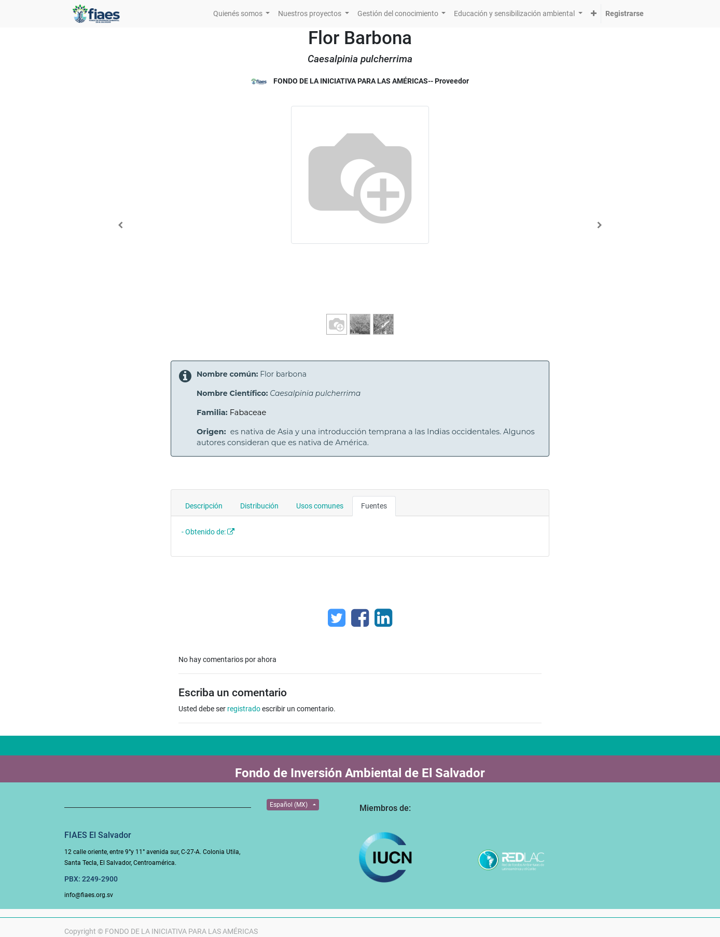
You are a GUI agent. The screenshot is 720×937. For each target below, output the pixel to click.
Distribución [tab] (259, 506)
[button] (594, 13)
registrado (243, 709)
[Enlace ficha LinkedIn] (383, 618)
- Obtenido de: (204, 532)
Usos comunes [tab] (319, 506)
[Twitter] (336, 618)
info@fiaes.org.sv (88, 895)
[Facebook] (360, 618)
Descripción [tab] (204, 506)
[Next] (599, 225)
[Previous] (120, 225)
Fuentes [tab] (374, 506)
